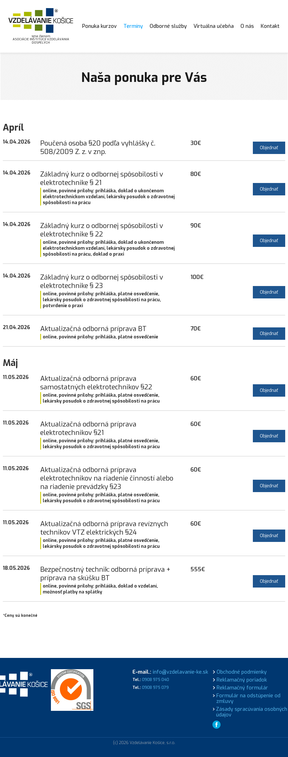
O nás (247, 26)
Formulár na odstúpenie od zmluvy (248, 698)
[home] (41, 26)
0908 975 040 (155, 679)
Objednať (269, 148)
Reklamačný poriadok (242, 679)
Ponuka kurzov (99, 26)
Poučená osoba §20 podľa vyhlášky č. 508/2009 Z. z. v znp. (97, 147)
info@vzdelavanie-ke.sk (180, 672)
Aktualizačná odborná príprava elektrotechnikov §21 (88, 428)
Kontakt (270, 26)
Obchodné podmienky (242, 672)
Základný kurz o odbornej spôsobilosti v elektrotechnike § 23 (101, 281)
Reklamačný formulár (242, 687)
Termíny (133, 26)
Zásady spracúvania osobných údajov (251, 712)
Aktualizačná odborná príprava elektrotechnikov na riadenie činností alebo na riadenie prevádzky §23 (106, 478)
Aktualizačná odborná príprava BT (93, 329)
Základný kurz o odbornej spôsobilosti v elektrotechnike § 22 (101, 230)
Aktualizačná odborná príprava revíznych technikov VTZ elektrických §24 (104, 528)
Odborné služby (168, 26)
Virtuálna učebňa (214, 26)
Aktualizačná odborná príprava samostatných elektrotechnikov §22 (96, 382)
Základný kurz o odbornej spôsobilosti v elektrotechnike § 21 (101, 178)
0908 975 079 (155, 687)
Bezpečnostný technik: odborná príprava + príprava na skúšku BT (105, 573)
